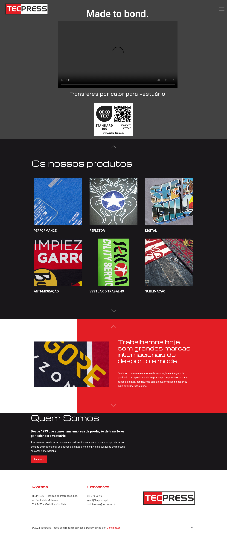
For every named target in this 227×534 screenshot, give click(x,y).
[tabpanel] (71, 364)
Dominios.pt (113, 527)
